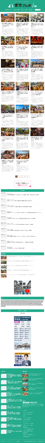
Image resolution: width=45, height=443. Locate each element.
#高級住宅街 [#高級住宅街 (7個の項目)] (3, 306)
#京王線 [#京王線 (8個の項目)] (12, 302)
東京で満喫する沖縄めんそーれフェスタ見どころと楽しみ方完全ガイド (18, 257)
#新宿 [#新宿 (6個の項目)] (5, 303)
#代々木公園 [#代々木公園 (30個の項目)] (16, 302)
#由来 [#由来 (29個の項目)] (25, 304)
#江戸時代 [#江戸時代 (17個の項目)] (8, 304)
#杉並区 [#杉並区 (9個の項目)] (23, 303)
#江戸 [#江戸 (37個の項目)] (2, 304)
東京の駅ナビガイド (8, 9)
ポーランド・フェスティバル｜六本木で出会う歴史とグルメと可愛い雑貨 (19, 276)
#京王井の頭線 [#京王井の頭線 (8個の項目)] (7, 302)
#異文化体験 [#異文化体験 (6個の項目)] (29, 304)
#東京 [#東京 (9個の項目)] (26, 303)
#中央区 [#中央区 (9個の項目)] (42, 300)
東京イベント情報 (24, 9)
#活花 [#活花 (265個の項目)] (15, 304)
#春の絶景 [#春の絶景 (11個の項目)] (19, 303)
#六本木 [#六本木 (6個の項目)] (24, 302)
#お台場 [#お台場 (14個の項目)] (2, 300)
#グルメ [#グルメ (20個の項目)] (12, 300)
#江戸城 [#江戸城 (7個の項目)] (5, 304)
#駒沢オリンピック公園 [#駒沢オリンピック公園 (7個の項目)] (38, 304)
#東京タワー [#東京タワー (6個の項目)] (35, 303)
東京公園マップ (31, 9)
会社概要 (17, 441)
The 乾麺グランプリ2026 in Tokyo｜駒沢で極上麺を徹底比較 (16, 271)
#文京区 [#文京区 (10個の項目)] (2, 303)
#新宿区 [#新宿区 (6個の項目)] (8, 303)
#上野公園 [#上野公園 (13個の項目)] (31, 300)
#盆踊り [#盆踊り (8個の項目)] (33, 304)
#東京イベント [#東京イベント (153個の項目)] (30, 303)
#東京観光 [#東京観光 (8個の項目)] (39, 303)
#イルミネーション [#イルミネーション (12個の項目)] (7, 300)
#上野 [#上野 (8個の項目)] (28, 300)
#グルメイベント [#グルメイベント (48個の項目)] (17, 300)
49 (25, 176)
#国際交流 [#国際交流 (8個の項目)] (31, 302)
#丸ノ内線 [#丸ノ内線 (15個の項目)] (2, 302)
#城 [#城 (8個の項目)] (34, 302)
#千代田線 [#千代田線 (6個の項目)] (27, 302)
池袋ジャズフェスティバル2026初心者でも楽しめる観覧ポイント (17, 267)
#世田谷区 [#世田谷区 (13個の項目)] (38, 300)
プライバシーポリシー (11, 441)
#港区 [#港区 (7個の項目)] (23, 304)
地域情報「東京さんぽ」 (34, 441)
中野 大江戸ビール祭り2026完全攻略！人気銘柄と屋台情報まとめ (17, 262)
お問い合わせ (3, 441)
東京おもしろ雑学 (17, 9)
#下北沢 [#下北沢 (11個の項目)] (34, 300)
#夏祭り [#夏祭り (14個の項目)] (37, 302)
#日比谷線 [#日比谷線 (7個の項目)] (15, 303)
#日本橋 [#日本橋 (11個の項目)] (12, 303)
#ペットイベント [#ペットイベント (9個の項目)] (23, 300)
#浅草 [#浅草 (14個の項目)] (17, 304)
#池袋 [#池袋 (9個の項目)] (12, 304)
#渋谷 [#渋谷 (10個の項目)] (20, 304)
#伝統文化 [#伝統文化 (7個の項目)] (20, 302)
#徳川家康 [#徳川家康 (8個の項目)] (41, 302)
